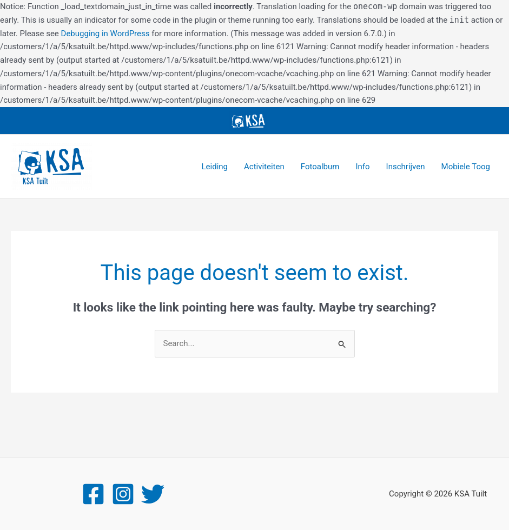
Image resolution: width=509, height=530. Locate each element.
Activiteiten (264, 166)
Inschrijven (405, 166)
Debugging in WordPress (105, 33)
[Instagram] (123, 494)
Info (362, 166)
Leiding (215, 166)
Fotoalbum (320, 166)
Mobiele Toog (465, 166)
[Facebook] (93, 494)
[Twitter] (152, 494)
